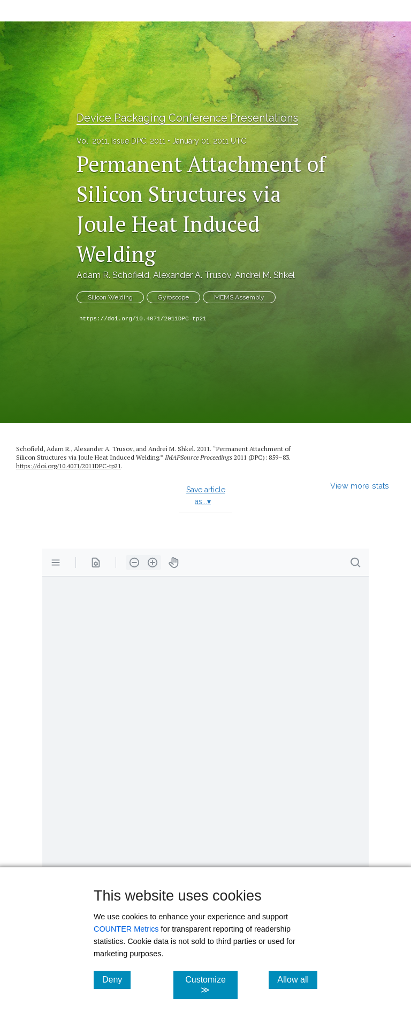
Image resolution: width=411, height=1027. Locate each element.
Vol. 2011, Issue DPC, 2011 (121, 141)
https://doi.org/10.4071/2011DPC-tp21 (143, 319)
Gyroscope (173, 297)
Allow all (297, 979)
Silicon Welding (110, 297)
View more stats (359, 485)
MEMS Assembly (239, 297)
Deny (116, 979)
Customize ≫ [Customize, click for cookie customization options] (211, 984)
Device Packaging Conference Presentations (187, 117)
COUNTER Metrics (126, 929)
